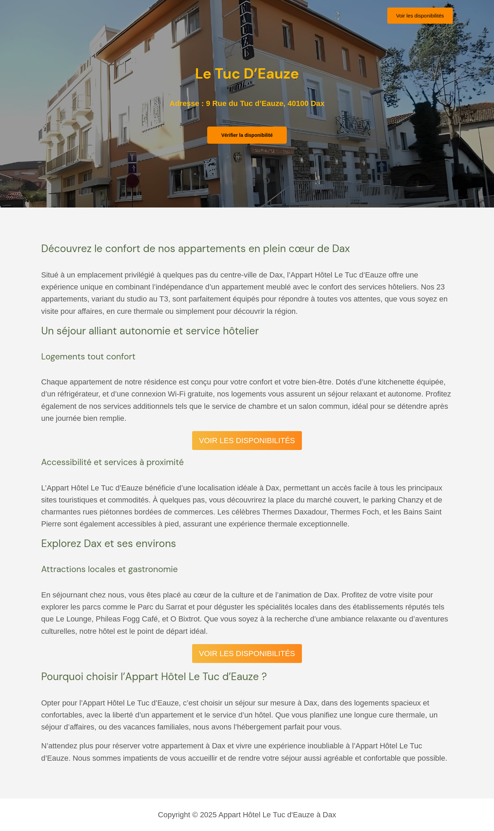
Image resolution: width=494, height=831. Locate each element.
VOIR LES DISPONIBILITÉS (247, 440)
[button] (420, 16)
